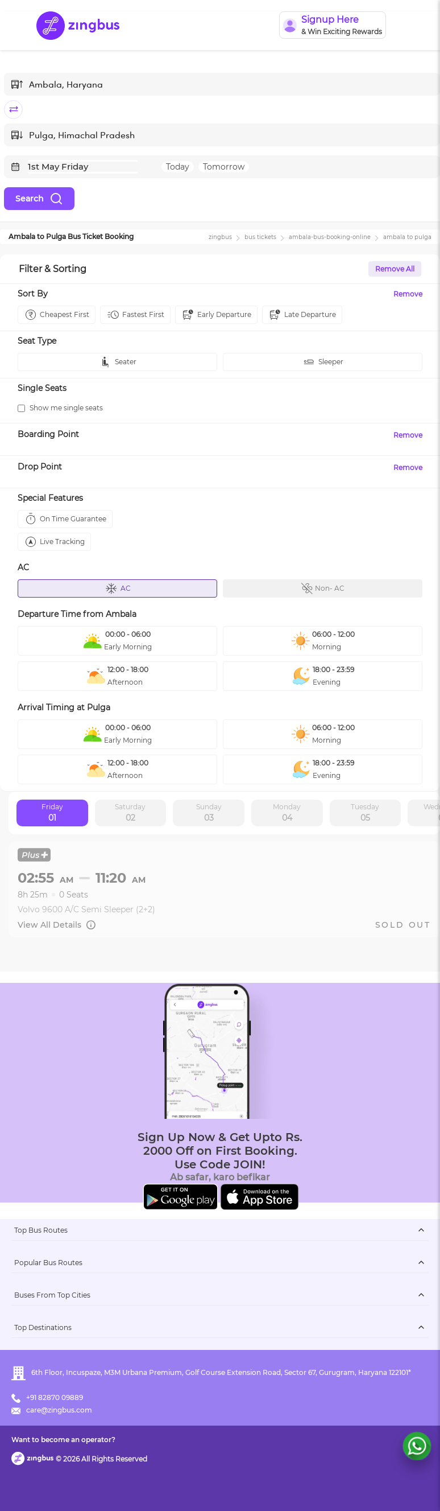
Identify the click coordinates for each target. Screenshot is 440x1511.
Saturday (130, 813)
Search (39, 198)
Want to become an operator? (63, 1439)
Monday (287, 813)
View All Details (57, 925)
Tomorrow (223, 167)
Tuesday (365, 813)
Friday (52, 813)
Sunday (209, 813)
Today (177, 167)
